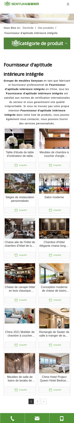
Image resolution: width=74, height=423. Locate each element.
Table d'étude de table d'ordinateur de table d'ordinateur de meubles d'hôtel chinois (20, 154)
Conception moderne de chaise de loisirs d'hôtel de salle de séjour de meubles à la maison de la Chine (54, 289)
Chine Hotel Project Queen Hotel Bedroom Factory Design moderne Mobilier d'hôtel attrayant (54, 378)
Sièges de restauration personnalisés (20, 199)
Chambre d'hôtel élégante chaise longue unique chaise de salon (54, 244)
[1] (37, 19)
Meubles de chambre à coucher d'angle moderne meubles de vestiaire (54, 154)
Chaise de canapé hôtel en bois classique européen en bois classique (20, 289)
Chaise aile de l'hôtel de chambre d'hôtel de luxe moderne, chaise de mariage (20, 244)
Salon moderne (54, 197)
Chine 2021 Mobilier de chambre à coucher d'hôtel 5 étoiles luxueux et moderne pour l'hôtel (20, 333)
